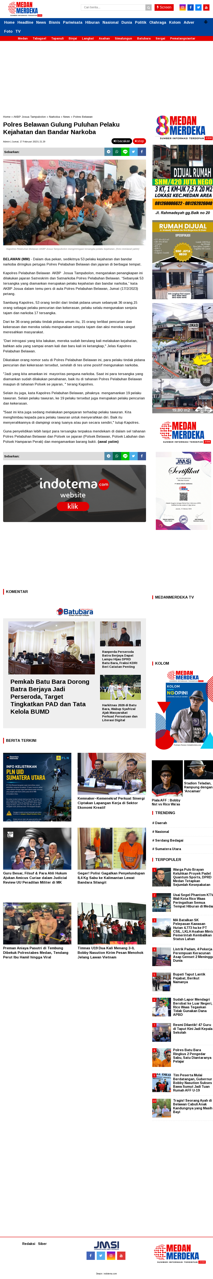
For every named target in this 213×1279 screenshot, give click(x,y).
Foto (8, 31)
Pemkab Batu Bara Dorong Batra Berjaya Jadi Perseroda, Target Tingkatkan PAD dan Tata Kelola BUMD (49, 696)
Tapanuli (57, 38)
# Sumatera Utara (166, 849)
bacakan (122, 141)
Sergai (160, 38)
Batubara (144, 38)
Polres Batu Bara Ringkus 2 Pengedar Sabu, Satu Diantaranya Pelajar (192, 1055)
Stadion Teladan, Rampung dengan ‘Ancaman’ (198, 787)
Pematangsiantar (182, 38)
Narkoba (54, 116)
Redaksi (28, 1244)
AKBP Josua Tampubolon (30, 116)
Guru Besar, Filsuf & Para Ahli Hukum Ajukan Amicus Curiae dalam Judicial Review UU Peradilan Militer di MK (35, 877)
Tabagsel (39, 38)
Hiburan (92, 22)
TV (18, 31)
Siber (42, 1244)
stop (139, 141)
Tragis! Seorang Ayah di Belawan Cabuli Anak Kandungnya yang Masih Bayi (192, 1106)
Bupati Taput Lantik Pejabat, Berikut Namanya (189, 978)
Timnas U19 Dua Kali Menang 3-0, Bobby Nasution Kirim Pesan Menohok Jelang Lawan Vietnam (110, 952)
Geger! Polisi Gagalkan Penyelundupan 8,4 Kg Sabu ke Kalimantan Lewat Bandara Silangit (111, 877)
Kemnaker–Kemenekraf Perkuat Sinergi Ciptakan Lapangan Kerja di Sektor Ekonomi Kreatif (111, 803)
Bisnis (54, 22)
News (41, 22)
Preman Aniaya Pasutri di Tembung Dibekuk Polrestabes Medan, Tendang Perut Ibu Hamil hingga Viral (35, 952)
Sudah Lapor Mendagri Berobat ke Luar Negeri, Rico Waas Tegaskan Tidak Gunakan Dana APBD (192, 1007)
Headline (25, 22)
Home (9, 22)
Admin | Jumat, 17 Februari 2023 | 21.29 (24, 141)
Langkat (88, 38)
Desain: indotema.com (106, 1274)
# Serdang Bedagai (167, 840)
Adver (189, 22)
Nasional (111, 22)
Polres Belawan (83, 116)
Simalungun (123, 38)
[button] (206, 20)
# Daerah (159, 823)
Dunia (126, 22)
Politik (140, 22)
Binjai (73, 38)
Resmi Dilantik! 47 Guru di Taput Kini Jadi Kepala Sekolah (192, 1028)
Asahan (104, 38)
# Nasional (160, 831)
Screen (164, 7)
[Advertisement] (106, 75)
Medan (23, 38)
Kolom (175, 22)
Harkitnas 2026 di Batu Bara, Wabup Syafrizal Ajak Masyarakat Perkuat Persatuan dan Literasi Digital (119, 712)
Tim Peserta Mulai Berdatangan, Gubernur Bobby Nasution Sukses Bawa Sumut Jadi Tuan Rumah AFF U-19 (192, 1082)
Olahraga (157, 22)
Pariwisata (72, 22)
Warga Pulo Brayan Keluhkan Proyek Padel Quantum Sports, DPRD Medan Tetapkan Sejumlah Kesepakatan (192, 877)
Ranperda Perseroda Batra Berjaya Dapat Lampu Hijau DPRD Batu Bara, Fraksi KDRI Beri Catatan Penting (119, 659)
